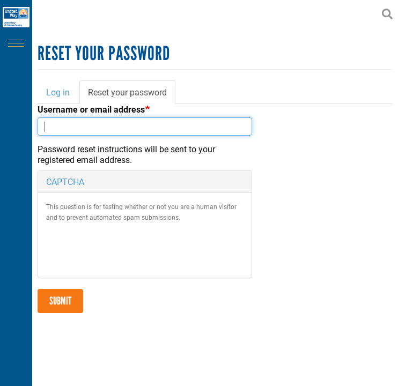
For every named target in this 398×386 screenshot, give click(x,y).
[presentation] (127, 249)
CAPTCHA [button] (65, 181)
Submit (60, 300)
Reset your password (131, 95)
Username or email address (91, 109)
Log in (58, 92)
